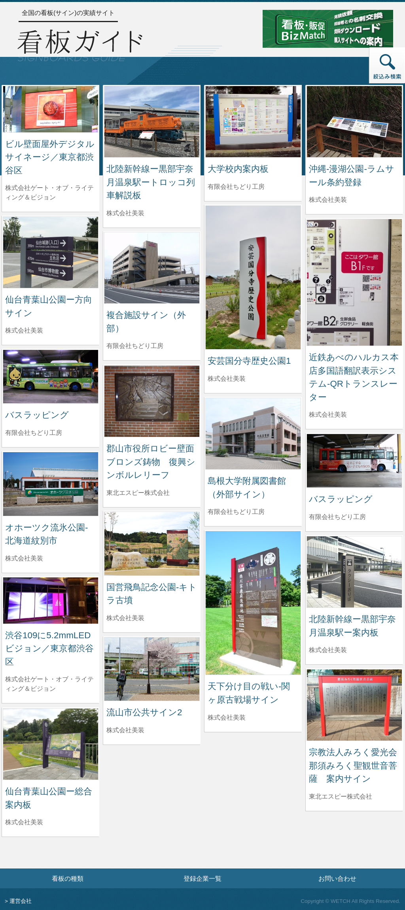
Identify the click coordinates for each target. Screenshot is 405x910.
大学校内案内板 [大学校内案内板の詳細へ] (238, 169)
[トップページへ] (79, 44)
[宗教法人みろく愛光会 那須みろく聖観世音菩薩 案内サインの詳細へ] (354, 704)
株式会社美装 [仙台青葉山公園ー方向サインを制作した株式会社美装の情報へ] (24, 330)
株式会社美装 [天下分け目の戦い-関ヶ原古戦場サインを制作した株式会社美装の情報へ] (227, 717)
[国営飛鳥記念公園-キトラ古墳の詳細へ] (151, 543)
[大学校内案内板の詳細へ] (253, 121)
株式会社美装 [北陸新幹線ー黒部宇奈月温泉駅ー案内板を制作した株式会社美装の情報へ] (328, 650)
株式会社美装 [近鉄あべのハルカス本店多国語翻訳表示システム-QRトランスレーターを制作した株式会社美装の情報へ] (328, 414)
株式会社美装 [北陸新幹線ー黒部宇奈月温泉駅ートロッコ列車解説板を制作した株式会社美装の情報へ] (125, 213)
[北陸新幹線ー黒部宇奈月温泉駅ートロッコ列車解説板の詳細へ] (151, 121)
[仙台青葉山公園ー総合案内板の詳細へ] (50, 743)
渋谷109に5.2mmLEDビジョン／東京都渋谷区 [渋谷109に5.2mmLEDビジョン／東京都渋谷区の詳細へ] (49, 648)
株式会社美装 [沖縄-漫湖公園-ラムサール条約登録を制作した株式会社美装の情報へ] (328, 199)
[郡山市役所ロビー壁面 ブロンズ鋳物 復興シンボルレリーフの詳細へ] (151, 400)
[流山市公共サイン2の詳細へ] (151, 668)
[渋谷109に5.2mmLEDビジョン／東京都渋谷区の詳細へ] (50, 600)
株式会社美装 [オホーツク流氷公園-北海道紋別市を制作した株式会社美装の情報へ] (24, 558)
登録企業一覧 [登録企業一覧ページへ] (202, 878)
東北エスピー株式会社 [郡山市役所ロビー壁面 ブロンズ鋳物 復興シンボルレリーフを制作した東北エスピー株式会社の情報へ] (138, 492)
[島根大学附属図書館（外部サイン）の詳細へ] (253, 433)
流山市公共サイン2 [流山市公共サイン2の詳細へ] (144, 712)
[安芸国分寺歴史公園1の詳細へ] (253, 277)
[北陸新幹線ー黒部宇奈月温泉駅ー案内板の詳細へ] (354, 571)
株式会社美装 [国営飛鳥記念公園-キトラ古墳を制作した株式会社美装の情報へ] (125, 618)
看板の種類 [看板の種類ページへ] (67, 878)
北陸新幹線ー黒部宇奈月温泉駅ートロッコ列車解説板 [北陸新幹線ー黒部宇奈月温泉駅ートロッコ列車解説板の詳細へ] (150, 182)
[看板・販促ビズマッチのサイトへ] (328, 28)
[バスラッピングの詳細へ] (50, 376)
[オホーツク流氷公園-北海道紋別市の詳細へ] (50, 483)
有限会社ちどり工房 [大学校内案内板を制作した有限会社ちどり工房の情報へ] (236, 186)
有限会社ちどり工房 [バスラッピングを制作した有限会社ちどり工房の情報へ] (33, 432)
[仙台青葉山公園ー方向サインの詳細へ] (50, 251)
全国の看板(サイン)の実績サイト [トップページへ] (68, 12)
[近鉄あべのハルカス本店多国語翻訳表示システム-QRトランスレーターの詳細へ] (354, 281)
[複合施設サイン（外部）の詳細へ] (151, 267)
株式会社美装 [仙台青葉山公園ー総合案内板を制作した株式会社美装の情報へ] (24, 822)
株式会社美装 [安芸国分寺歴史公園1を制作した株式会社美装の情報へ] (227, 378)
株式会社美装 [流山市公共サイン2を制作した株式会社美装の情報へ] (125, 730)
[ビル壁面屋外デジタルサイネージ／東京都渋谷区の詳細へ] (50, 108)
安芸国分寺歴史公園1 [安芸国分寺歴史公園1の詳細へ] (249, 361)
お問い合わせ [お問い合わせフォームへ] (337, 878)
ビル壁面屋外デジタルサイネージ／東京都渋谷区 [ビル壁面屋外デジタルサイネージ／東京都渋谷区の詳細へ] (50, 157)
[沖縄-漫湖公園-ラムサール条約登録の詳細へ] (354, 121)
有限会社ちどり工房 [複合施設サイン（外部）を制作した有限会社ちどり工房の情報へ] (134, 345)
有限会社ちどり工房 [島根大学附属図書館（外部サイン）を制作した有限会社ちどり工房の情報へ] (236, 511)
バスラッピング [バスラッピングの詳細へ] (37, 415)
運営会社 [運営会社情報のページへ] (20, 901)
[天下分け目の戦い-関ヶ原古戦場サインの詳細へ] (253, 602)
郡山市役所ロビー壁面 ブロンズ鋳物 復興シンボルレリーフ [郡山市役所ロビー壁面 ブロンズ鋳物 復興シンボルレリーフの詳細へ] (154, 462)
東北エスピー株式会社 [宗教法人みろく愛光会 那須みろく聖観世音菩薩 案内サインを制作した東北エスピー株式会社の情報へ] (340, 796)
